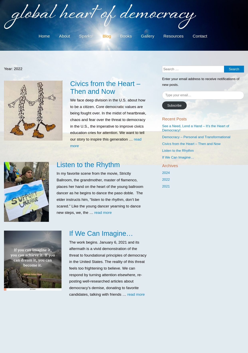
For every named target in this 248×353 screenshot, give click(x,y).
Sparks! (86, 36)
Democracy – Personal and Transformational (196, 137)
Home (44, 36)
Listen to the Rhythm (88, 165)
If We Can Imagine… (101, 233)
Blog (107, 36)
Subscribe (174, 105)
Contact (200, 36)
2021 (166, 186)
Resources (173, 36)
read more (103, 212)
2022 (166, 179)
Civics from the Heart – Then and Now (105, 87)
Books (126, 36)
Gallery (147, 36)
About (64, 36)
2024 (166, 173)
